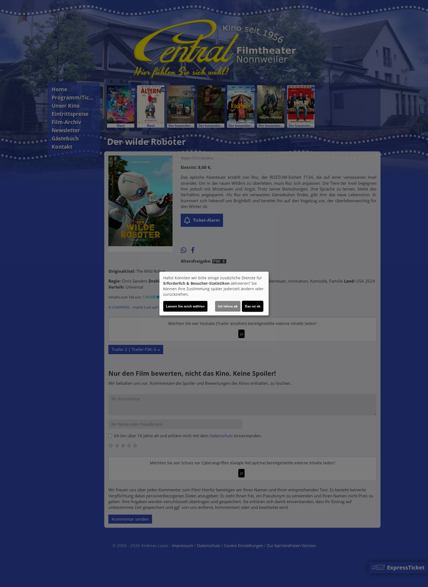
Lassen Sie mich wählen (185, 306)
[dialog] (214, 293)
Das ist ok (252, 306)
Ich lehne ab (228, 306)
